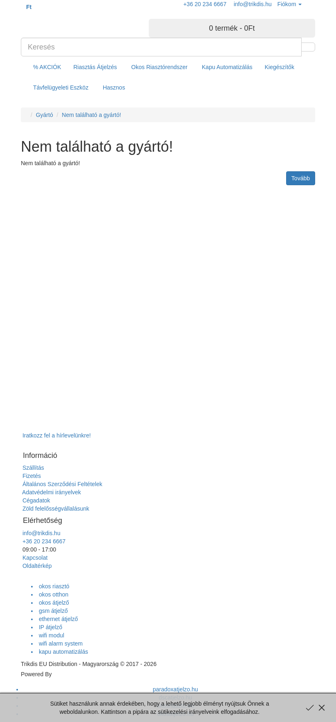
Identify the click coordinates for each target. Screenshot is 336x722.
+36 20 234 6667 (43, 541)
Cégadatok (35, 500)
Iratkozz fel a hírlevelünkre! (56, 435)
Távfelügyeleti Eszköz (60, 87)
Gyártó (44, 115)
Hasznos (114, 87)
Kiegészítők (279, 67)
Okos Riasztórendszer (159, 67)
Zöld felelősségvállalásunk (55, 508)
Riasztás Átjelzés (95, 67)
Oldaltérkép (36, 566)
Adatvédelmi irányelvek (51, 492)
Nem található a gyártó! (91, 115)
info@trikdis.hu (40, 533)
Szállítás (32, 467)
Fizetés (31, 476)
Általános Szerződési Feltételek (61, 484)
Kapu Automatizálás (227, 67)
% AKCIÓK (47, 67)
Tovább (300, 178)
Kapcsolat (34, 557)
